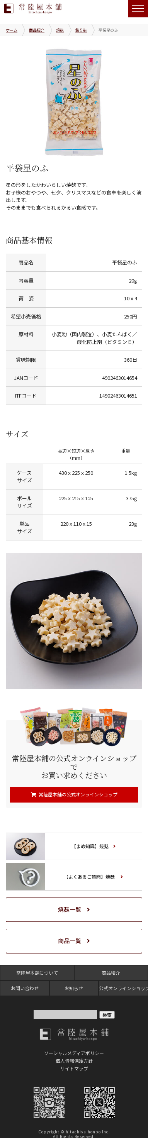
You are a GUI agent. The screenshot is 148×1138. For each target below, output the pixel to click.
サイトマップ (74, 1068)
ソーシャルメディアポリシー (74, 1053)
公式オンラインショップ (123, 988)
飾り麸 (81, 30)
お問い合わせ (25, 988)
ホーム (11, 30)
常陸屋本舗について (37, 972)
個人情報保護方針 (74, 1060)
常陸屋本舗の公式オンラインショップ (78, 794)
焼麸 (60, 30)
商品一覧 (69, 940)
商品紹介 (36, 30)
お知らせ (74, 988)
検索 (107, 1014)
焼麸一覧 (69, 909)
